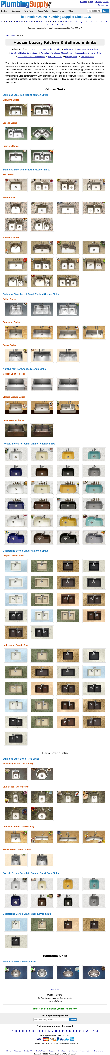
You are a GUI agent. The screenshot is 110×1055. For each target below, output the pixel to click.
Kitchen (5, 11)
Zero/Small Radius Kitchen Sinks (24, 53)
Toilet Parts (29, 11)
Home (8, 1051)
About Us (17, 1051)
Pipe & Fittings (59, 11)
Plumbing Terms (101, 2)
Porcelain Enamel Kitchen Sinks (88, 53)
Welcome (83, 2)
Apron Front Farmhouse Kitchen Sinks (56, 53)
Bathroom (17, 11)
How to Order (41, 1051)
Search (106, 11)
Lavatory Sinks (71, 57)
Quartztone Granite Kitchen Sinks (31, 57)
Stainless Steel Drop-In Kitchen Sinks (45, 49)
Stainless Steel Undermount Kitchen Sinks (80, 49)
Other (71, 11)
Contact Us (28, 1051)
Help (91, 2)
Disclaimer (73, 1051)
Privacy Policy (85, 1051)
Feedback (62, 1051)
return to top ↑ (55, 990)
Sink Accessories (87, 57)
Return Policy (98, 1051)
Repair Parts (44, 11)
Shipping (52, 1051)
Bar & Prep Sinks (55, 57)
